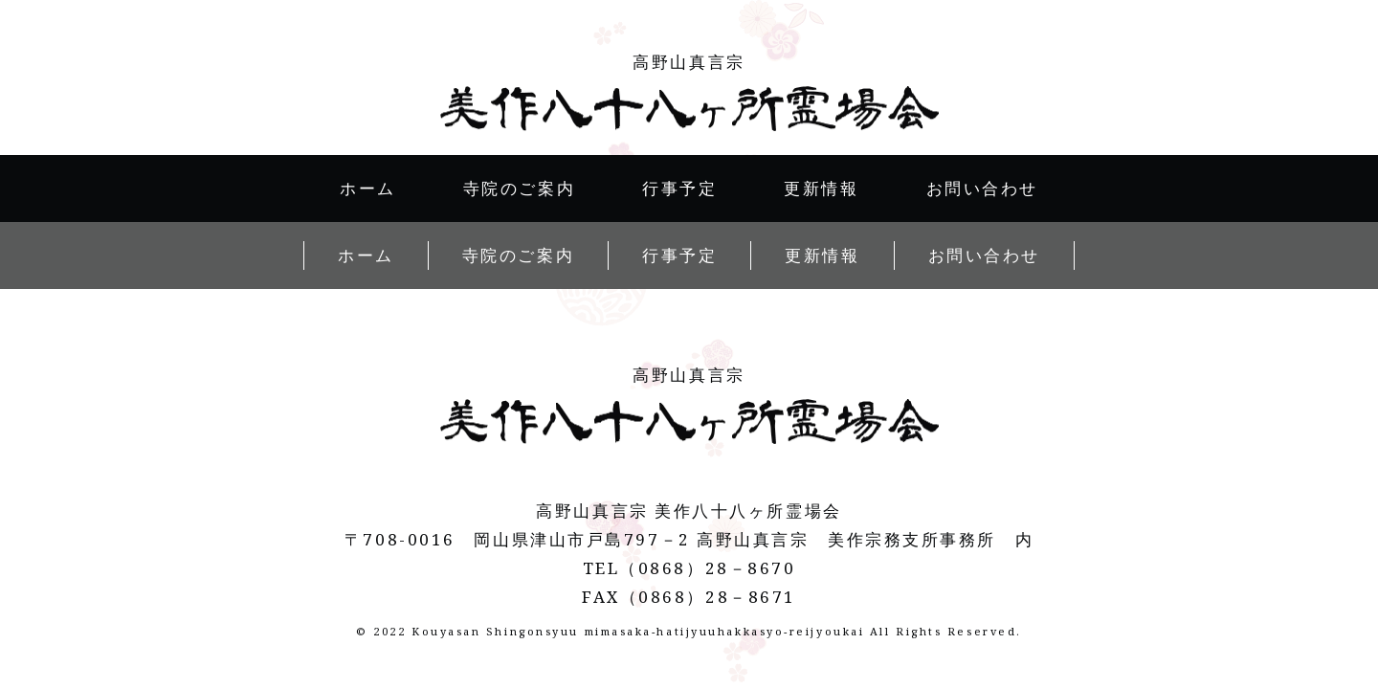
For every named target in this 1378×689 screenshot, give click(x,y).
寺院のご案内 (519, 188)
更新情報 (821, 188)
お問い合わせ (982, 188)
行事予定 (679, 188)
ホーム (368, 188)
